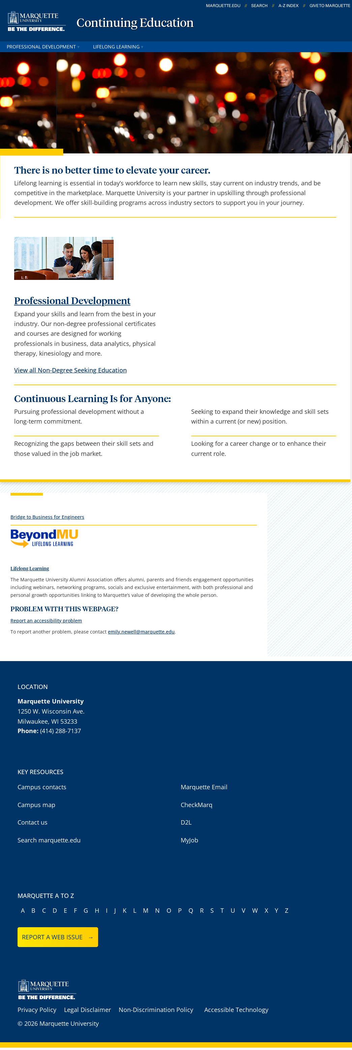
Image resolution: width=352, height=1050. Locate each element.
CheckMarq (196, 805)
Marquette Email (204, 787)
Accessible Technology (236, 1010)
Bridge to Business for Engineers (47, 517)
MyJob (189, 840)
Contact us (33, 822)
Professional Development (43, 46)
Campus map (36, 805)
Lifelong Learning (118, 46)
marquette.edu (223, 5)
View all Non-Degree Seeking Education (70, 370)
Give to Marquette (330, 5)
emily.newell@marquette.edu (141, 631)
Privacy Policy (37, 1010)
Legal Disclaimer (87, 1010)
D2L (186, 822)
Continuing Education (135, 23)
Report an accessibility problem (46, 620)
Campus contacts (42, 787)
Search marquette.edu (49, 840)
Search (259, 5)
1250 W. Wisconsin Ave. (51, 711)
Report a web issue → (58, 937)
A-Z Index (288, 5)
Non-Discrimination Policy (156, 1010)
